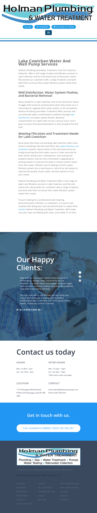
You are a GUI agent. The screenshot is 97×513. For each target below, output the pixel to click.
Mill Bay (42, 499)
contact (21, 209)
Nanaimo (21, 487)
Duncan (21, 483)
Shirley (64, 495)
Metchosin (22, 491)
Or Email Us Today (64, 26)
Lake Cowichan (24, 504)
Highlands (22, 495)
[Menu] (48, 32)
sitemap (64, 499)
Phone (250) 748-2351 (57, 393)
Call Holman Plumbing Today (48, 428)
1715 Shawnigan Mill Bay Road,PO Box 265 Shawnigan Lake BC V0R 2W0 (31, 392)
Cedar (41, 483)
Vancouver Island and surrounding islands (69, 487)
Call (28, 26)
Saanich (21, 499)
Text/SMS (42, 26)
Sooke (41, 495)
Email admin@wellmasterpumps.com (63, 389)
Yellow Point (45, 487)
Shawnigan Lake (46, 491)
